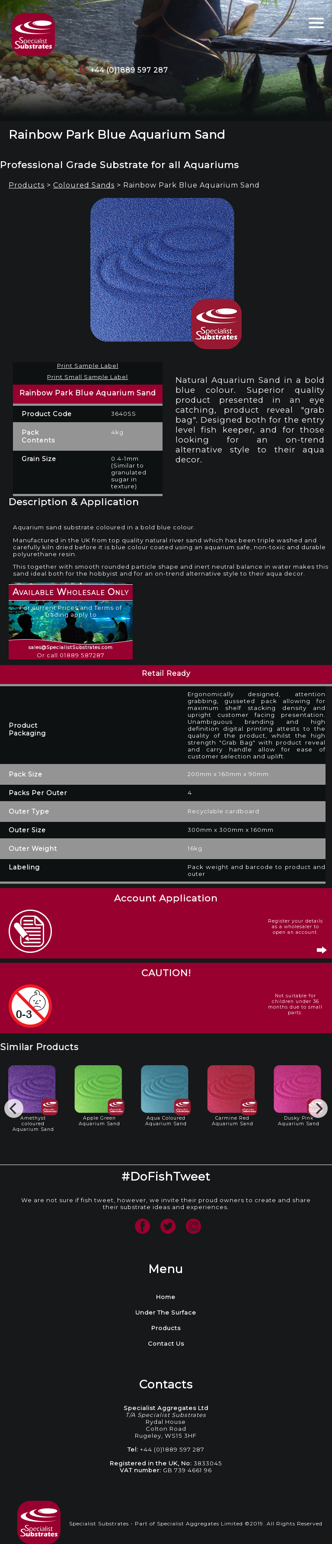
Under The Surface (165, 1312)
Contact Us (166, 1343)
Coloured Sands (84, 185)
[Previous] (13, 1108)
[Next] (318, 1108)
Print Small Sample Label (87, 376)
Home (166, 1296)
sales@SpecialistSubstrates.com (71, 647)
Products (27, 185)
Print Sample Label (87, 365)
